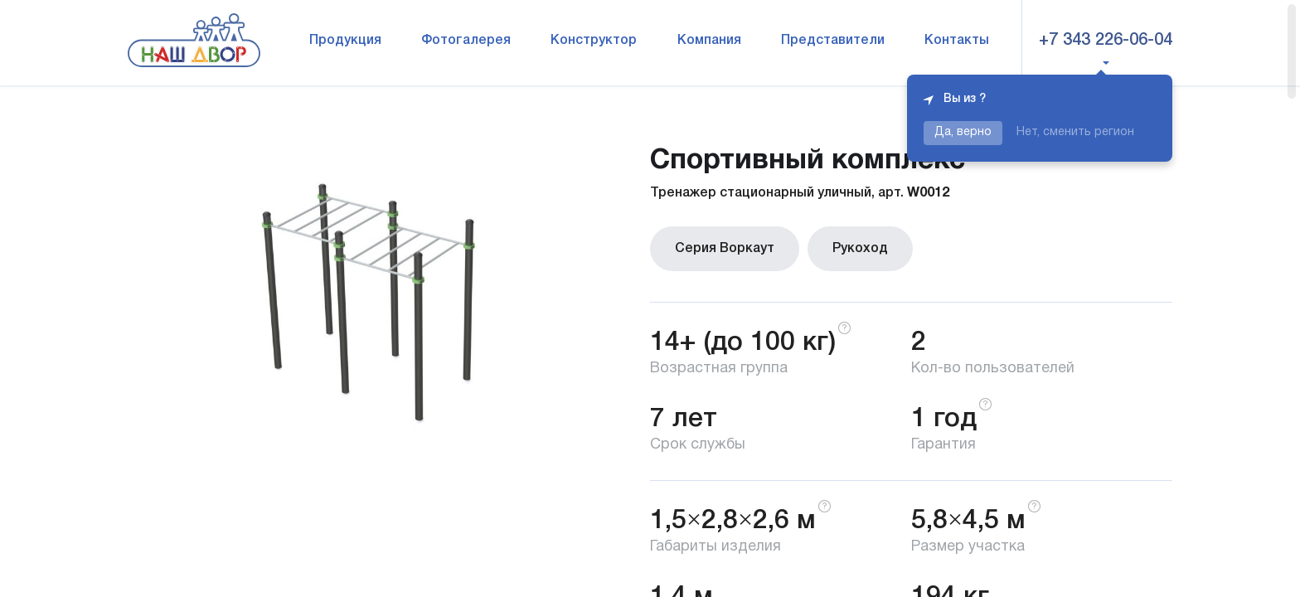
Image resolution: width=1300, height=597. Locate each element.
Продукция (345, 40)
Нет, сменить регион (1075, 132)
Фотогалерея (466, 40)
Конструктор (594, 40)
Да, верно (963, 132)
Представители (833, 40)
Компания (709, 40)
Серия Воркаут (724, 249)
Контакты (956, 40)
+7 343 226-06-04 (1105, 40)
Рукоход (860, 249)
